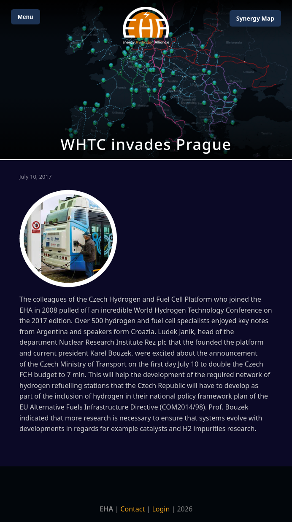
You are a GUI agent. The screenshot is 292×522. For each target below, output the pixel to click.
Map (255, 18)
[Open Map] (146, 79)
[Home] (146, 25)
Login (161, 509)
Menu (25, 16)
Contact (132, 509)
